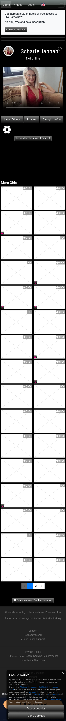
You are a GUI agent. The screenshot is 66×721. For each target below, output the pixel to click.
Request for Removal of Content (33, 138)
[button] (43, 4)
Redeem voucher (33, 635)
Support (33, 630)
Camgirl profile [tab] (52, 119)
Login (31, 4)
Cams (6, 4)
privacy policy (34, 692)
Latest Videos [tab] (12, 119)
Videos (18, 4)
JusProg (57, 618)
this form (36, 694)
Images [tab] (31, 119)
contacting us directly (51, 694)
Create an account (16, 29)
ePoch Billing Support (33, 639)
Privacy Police (33, 651)
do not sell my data (53, 699)
